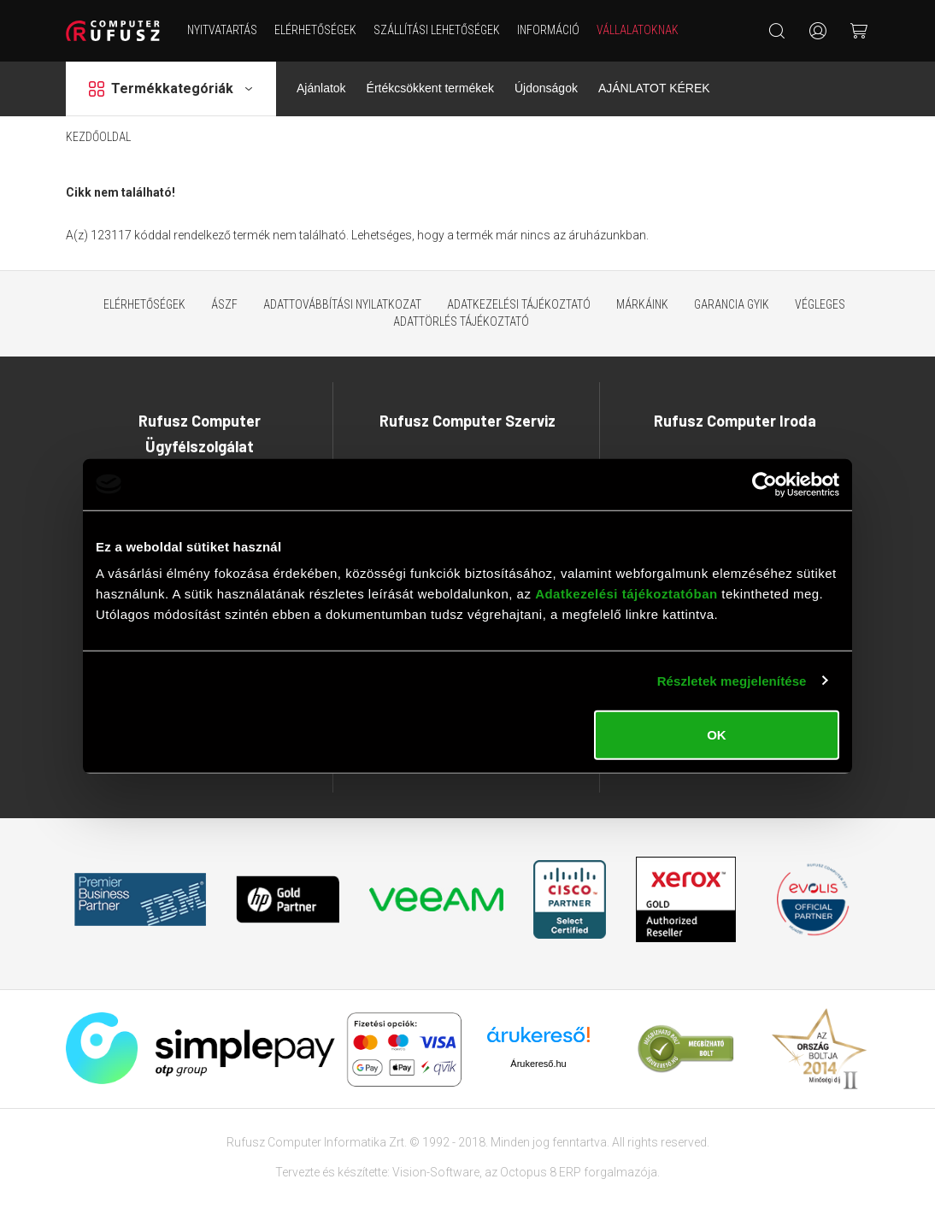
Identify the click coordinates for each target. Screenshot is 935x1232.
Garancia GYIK (731, 304)
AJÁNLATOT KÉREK (654, 88)
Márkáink (642, 304)
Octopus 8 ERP (540, 1172)
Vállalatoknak (638, 30)
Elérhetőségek (315, 30)
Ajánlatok (321, 88)
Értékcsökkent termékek (430, 88)
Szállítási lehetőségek (436, 30)
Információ (548, 30)
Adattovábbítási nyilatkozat (342, 304)
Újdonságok (546, 88)
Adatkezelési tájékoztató (519, 304)
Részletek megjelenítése (732, 680)
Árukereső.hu (538, 1063)
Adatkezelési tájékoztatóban (626, 594)
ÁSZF (224, 304)
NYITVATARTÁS (222, 30)
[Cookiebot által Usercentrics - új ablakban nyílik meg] (764, 484)
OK (716, 735)
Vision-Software (435, 1172)
